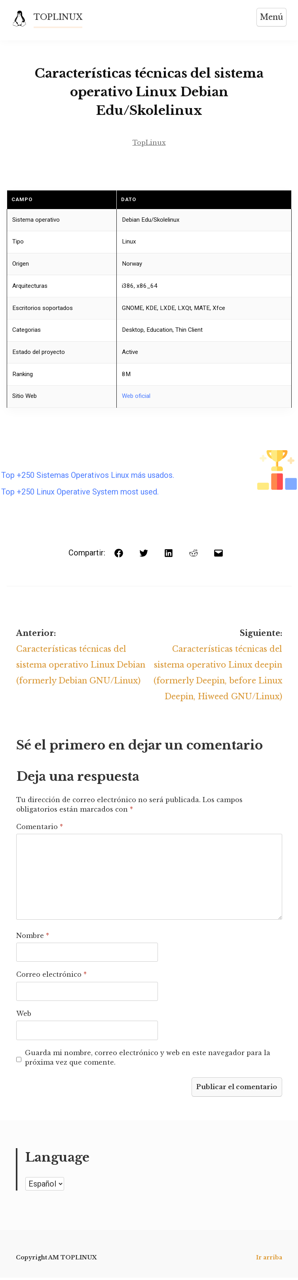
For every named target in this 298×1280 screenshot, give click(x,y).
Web (23, 1016)
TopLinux (149, 143)
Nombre (32, 937)
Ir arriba (269, 1259)
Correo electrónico (51, 977)
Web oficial (136, 396)
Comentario (39, 829)
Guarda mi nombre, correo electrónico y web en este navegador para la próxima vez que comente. (147, 1059)
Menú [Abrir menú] (271, 17)
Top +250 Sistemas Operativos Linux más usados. (87, 476)
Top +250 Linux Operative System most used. (80, 492)
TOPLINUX (58, 17)
